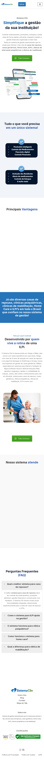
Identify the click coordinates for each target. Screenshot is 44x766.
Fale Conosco (22, 58)
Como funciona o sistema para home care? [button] (21, 638)
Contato (22, 700)
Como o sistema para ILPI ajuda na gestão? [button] (21, 617)
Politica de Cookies (28, 755)
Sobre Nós (22, 695)
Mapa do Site (22, 703)
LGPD (40, 755)
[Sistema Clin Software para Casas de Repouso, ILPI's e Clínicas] (7, 4)
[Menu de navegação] (39, 4)
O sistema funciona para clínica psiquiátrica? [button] (21, 627)
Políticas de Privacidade (10, 755)
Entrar (22, 4)
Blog (22, 698)
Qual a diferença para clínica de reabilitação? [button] (21, 648)
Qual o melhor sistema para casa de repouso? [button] (22, 585)
